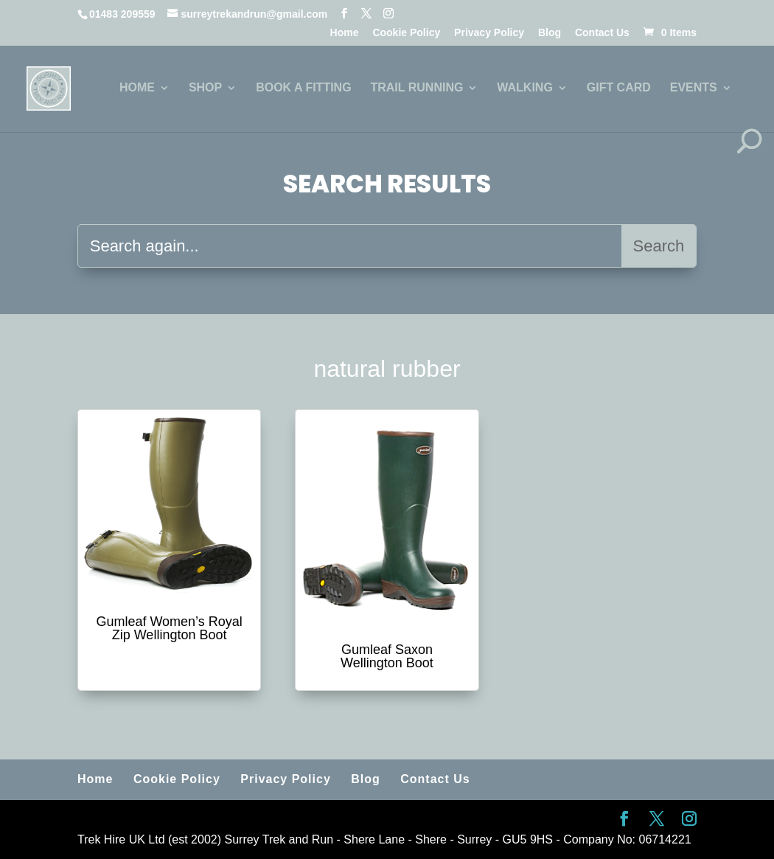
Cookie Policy (406, 32)
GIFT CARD (619, 88)
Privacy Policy (489, 32)
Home (344, 32)
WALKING (525, 88)
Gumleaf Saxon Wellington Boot (387, 656)
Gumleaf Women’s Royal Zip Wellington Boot (169, 628)
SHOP (205, 88)
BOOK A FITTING (303, 88)
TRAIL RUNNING (416, 88)
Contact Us (602, 32)
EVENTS (693, 88)
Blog (549, 32)
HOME (137, 88)
